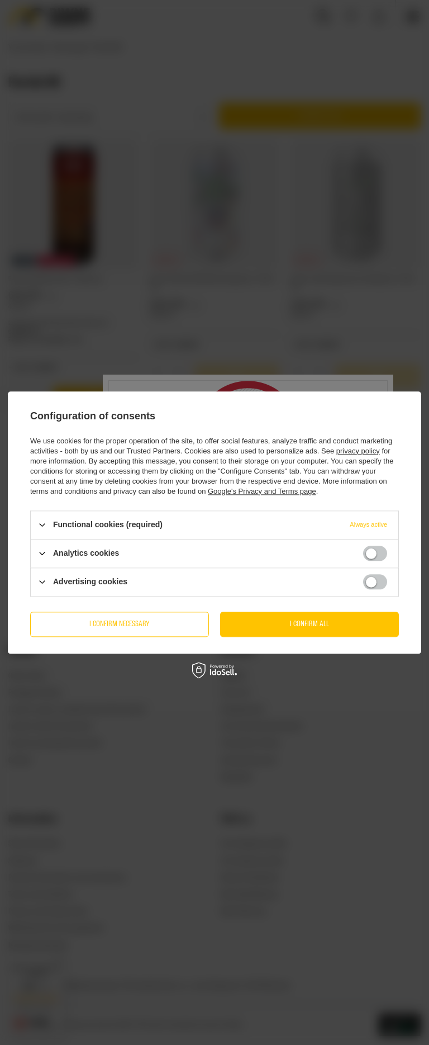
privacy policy (358, 451)
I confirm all (309, 624)
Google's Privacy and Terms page (262, 491)
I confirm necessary (119, 624)
